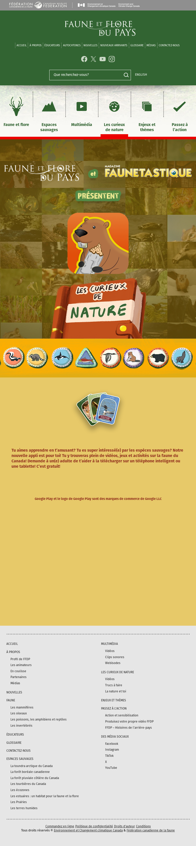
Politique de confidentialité (94, 826)
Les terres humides (24, 808)
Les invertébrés (21, 725)
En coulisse (18, 671)
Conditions (143, 826)
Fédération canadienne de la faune (151, 830)
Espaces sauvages (49, 113)
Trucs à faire (113, 685)
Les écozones (19, 790)
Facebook (111, 744)
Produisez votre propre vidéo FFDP (129, 721)
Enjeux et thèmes (147, 113)
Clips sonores (114, 657)
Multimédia (81, 111)
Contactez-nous (169, 45)
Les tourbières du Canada (28, 784)
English (141, 74)
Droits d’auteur (124, 826)
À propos (36, 45)
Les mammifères (21, 707)
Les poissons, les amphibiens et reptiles (38, 719)
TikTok (109, 756)
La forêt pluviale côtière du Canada (34, 778)
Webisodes (112, 663)
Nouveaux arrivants (113, 45)
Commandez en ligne (59, 826)
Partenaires (18, 677)
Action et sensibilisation (121, 715)
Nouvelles (90, 45)
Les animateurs (21, 665)
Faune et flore (16, 111)
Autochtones (72, 45)
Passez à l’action (179, 113)
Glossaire (137, 45)
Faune (10, 700)
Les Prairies (18, 802)
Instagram (112, 749)
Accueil (22, 45)
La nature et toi (115, 691)
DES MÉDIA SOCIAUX (115, 736)
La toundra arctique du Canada (31, 766)
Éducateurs (52, 45)
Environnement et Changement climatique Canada (88, 830)
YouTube (111, 768)
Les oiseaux (18, 713)
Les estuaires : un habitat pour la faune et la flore (44, 796)
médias (151, 45)
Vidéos (110, 651)
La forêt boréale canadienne (30, 772)
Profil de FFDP (20, 659)
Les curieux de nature (114, 113)
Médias (15, 683)
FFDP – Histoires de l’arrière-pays (128, 727)
